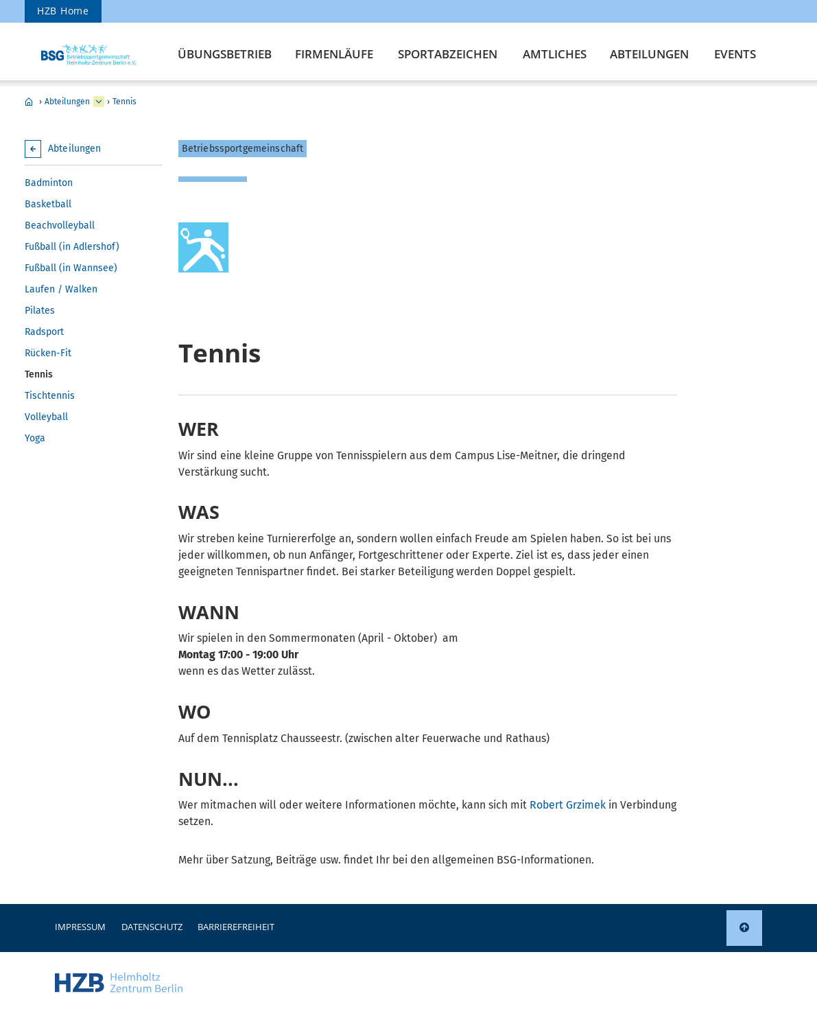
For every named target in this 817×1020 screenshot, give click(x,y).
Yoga (35, 438)
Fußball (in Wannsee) (71, 268)
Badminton (49, 183)
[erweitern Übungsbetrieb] (98, 101)
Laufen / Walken (61, 289)
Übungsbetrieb (225, 54)
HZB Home (63, 10)
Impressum (80, 926)
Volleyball (46, 417)
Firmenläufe (334, 54)
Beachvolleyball (60, 225)
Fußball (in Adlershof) (72, 247)
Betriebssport (29, 101)
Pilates (40, 310)
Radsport (44, 332)
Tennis (125, 101)
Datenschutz (151, 926)
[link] (744, 928)
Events (735, 54)
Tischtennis (50, 396)
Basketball (48, 204)
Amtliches (555, 54)
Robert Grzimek (567, 804)
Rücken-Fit (48, 353)
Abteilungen (649, 54)
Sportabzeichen (447, 54)
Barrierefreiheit (236, 926)
